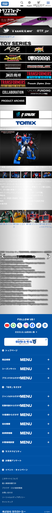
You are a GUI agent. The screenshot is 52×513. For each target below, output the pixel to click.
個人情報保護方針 (9, 479)
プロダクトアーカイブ (23, 19)
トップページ (11, 346)
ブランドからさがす (11, 373)
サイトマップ (7, 497)
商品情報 (11, 19)
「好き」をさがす (13, 382)
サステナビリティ (13, 447)
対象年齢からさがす (11, 401)
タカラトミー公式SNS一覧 (25, 328)
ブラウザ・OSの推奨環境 (12, 483)
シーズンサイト (9, 364)
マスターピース (6, 21)
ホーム (3, 19)
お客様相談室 (8, 438)
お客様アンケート (13, 456)
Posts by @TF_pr (7, 36)
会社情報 (6, 419)
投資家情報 (7, 428)
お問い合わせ (7, 488)
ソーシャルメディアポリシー (13, 493)
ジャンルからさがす (11, 392)
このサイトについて (10, 474)
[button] (3, 256)
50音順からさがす (10, 410)
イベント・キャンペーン (16, 465)
